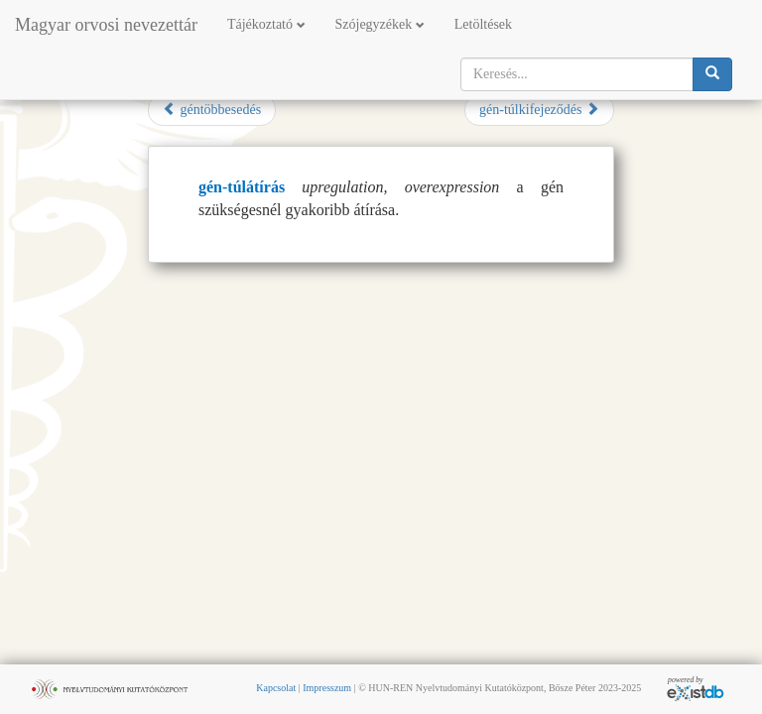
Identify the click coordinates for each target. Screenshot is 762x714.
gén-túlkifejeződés (539, 109)
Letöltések (483, 24)
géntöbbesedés (212, 109)
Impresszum (327, 687)
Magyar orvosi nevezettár (106, 25)
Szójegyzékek (380, 24)
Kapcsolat (276, 687)
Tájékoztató (266, 24)
